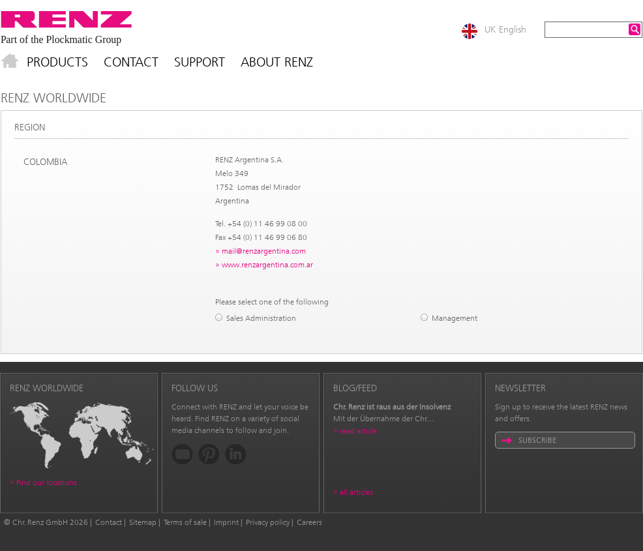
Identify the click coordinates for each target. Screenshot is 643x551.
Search (634, 29)
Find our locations (46, 482)
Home (10, 62)
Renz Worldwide (53, 98)
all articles (356, 492)
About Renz (277, 62)
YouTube (182, 454)
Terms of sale (185, 522)
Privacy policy (268, 522)
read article (358, 431)
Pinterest (209, 454)
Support (199, 62)
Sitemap (143, 522)
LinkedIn (236, 454)
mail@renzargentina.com (264, 251)
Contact (131, 62)
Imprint (226, 522)
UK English (505, 29)
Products (57, 62)
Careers (309, 522)
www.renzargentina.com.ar (267, 264)
